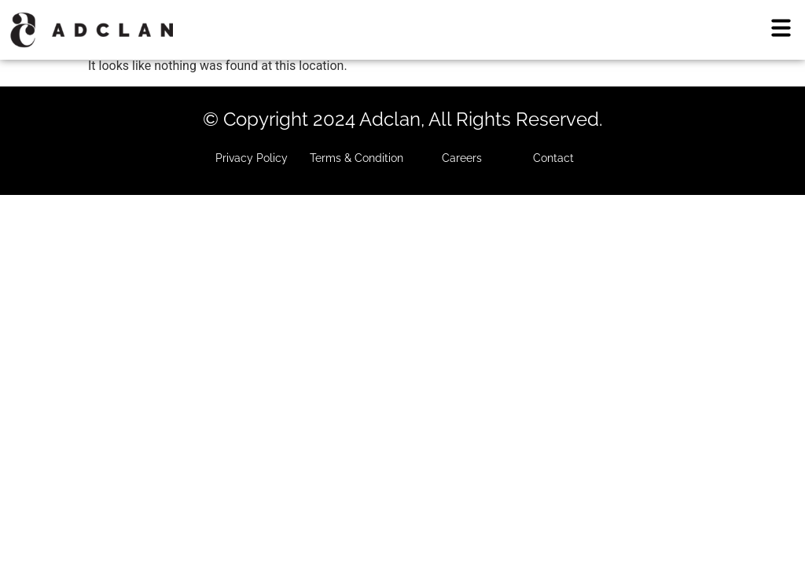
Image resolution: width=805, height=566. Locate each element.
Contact (553, 158)
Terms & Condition (356, 158)
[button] (781, 29)
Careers (462, 158)
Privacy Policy (251, 158)
